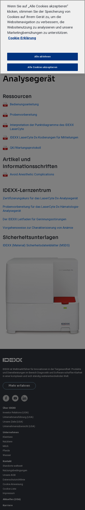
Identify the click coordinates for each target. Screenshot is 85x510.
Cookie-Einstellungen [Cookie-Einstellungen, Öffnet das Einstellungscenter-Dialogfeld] (42, 46)
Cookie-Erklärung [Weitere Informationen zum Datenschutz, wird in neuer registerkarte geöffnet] (22, 38)
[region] (42, 37)
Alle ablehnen (42, 56)
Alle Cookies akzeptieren (42, 67)
